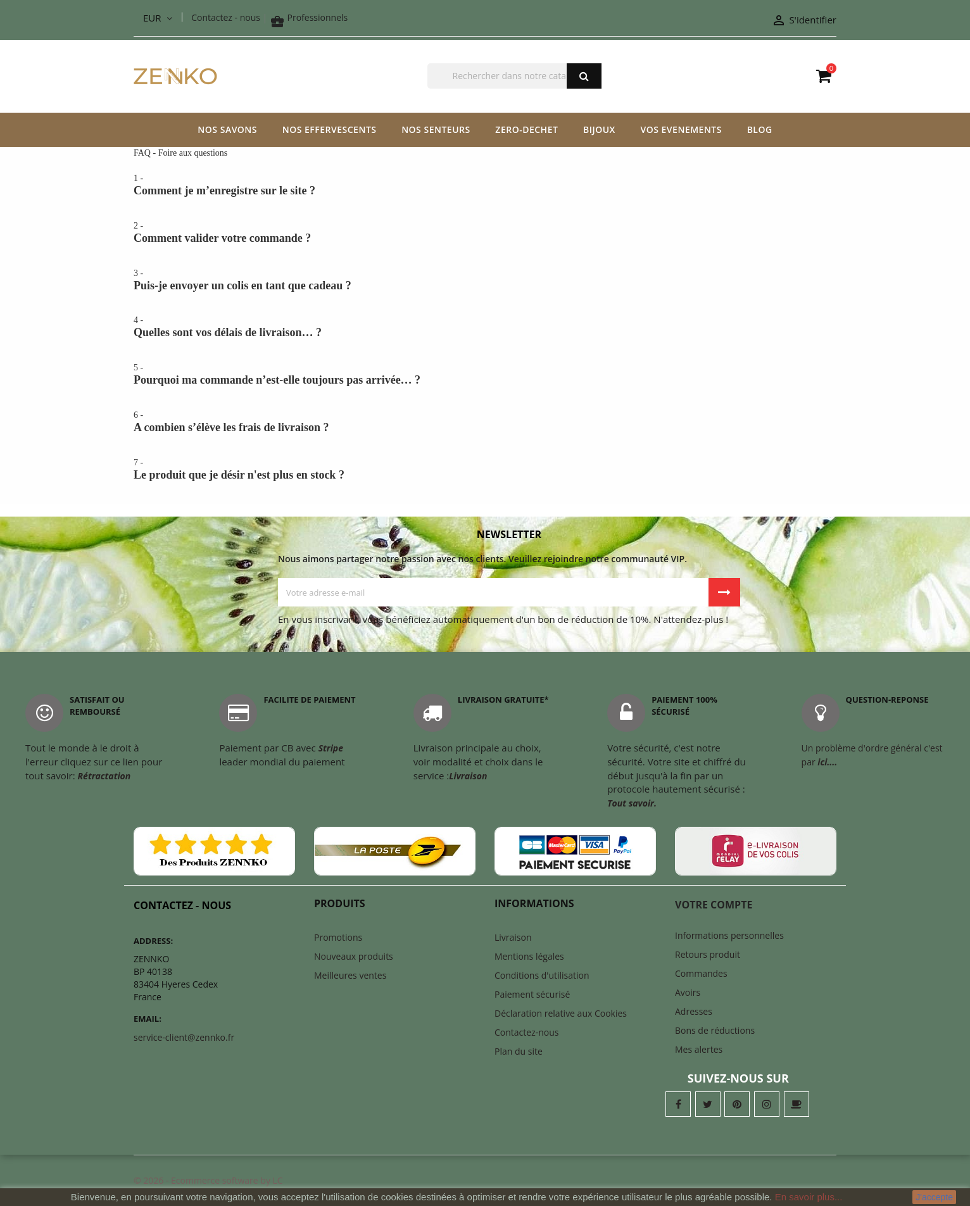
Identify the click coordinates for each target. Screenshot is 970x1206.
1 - (485, 185)
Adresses (693, 1011)
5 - (485, 375)
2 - (485, 233)
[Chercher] (514, 76)
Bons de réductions (715, 1030)
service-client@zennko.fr (184, 1037)
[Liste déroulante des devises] (157, 18)
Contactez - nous (225, 17)
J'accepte (934, 1197)
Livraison (513, 937)
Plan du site (518, 1051)
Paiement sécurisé (532, 994)
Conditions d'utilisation (541, 975)
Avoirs (687, 992)
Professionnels (309, 17)
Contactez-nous (526, 1032)
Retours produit (707, 954)
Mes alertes (698, 1049)
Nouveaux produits (353, 956)
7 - (485, 470)
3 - (485, 280)
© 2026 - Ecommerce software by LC (208, 1180)
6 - (485, 422)
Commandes (701, 973)
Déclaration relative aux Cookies (560, 1013)
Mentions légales (529, 956)
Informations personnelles (729, 935)
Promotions (338, 937)
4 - (485, 327)
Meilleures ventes (350, 975)
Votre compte (713, 905)
